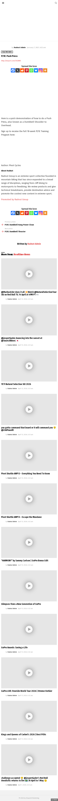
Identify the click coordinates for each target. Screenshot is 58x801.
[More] (45, 70)
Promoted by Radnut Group (14, 199)
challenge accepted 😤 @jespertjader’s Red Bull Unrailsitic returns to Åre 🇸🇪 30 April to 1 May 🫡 (24, 779)
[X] (17, 70)
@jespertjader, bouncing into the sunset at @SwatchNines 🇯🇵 (21, 339)
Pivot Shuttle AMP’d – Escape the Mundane (21, 517)
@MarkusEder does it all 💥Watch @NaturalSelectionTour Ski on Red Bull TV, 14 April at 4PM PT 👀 (29, 293)
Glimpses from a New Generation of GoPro (21, 604)
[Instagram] (41, 70)
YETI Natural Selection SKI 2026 (16, 384)
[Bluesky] (36, 70)
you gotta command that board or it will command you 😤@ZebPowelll (28, 429)
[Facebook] (13, 70)
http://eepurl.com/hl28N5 (11, 61)
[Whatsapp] (31, 70)
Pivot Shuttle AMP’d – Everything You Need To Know (25, 473)
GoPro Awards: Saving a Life (14, 647)
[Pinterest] (27, 70)
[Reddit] (22, 70)
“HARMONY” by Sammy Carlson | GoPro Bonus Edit (24, 560)
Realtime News (22, 254)
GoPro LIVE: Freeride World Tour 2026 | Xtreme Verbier (26, 691)
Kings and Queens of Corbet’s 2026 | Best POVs (23, 734)
